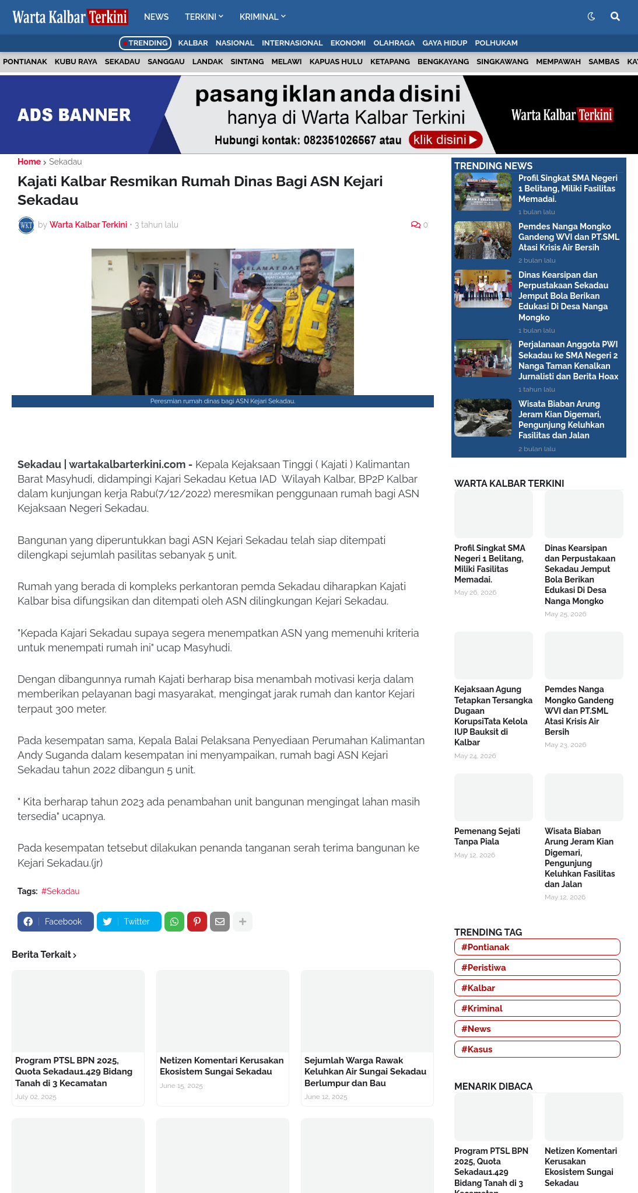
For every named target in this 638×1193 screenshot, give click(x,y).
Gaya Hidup (445, 43)
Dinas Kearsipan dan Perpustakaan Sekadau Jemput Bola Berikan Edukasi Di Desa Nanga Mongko (563, 296)
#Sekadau (60, 891)
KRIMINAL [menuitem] (259, 17)
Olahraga (394, 43)
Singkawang (502, 61)
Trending (145, 43)
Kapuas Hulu (336, 61)
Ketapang (390, 61)
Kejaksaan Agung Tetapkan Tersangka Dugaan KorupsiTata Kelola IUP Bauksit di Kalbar (493, 716)
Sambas (603, 61)
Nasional (235, 43)
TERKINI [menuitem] (200, 17)
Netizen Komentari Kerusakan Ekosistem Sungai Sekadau (221, 1066)
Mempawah (558, 61)
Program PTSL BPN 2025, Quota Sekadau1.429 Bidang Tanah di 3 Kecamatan (73, 1072)
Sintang (247, 61)
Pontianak (25, 61)
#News (476, 1029)
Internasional (292, 43)
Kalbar (193, 43)
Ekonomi (348, 43)
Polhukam (496, 43)
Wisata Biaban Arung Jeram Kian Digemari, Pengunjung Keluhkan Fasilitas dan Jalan (561, 420)
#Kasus (477, 1049)
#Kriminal (482, 1008)
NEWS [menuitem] (156, 17)
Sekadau (122, 61)
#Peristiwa (483, 967)
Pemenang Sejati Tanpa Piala (487, 836)
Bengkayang (443, 61)
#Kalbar (478, 988)
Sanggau (166, 61)
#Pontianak (485, 947)
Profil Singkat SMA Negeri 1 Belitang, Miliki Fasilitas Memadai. (568, 188)
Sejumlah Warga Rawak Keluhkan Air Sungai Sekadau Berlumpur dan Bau (365, 1072)
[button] (591, 17)
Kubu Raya (76, 61)
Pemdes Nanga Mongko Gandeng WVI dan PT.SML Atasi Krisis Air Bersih (568, 237)
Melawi (287, 61)
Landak (207, 61)
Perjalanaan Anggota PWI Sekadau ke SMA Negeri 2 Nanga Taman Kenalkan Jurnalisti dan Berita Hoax (568, 360)
